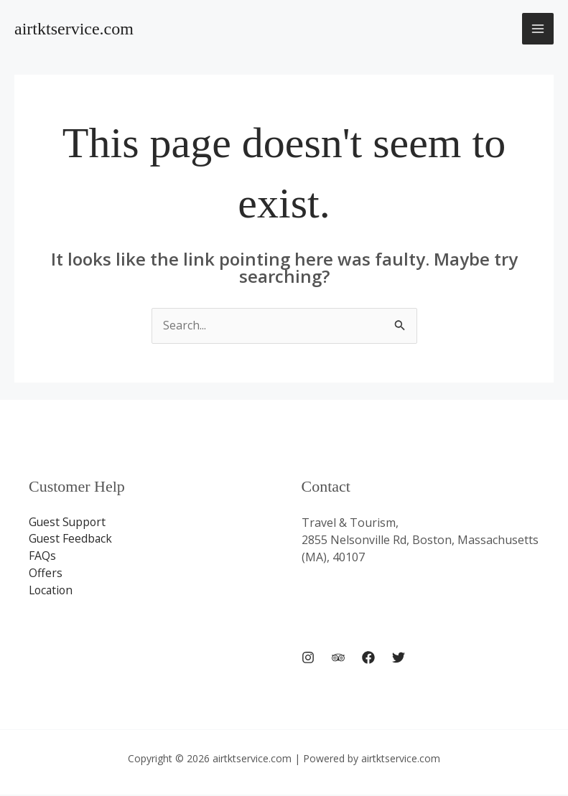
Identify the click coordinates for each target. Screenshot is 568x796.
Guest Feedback (71, 540)
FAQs (42, 557)
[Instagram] (308, 658)
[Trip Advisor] (338, 658)
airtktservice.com (74, 28)
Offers (45, 574)
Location (52, 591)
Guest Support (68, 522)
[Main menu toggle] (538, 29)
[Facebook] (368, 658)
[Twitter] (398, 658)
